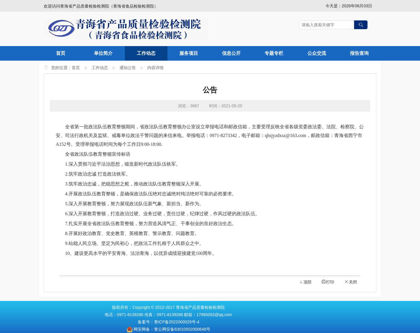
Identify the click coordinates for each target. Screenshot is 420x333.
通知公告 (128, 67)
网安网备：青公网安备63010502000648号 (172, 329)
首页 (60, 53)
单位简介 (103, 53)
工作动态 (146, 53)
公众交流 (316, 53)
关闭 (350, 281)
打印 (327, 281)
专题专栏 (274, 53)
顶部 (305, 281)
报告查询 (359, 53)
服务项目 (188, 53)
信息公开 (231, 53)
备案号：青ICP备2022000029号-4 (169, 322)
